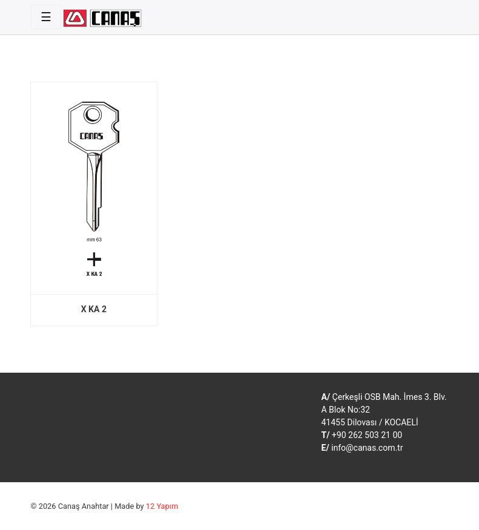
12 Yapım (162, 506)
